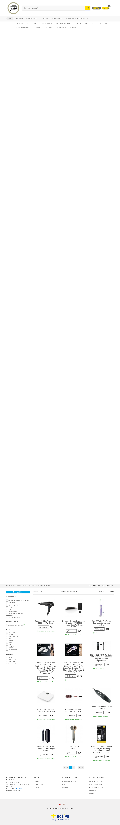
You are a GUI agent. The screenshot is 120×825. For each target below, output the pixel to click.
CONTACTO (65, 787)
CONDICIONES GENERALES (96, 784)
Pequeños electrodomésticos (77, 18)
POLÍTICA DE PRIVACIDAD (96, 787)
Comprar (43, 627)
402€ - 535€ (11, 663)
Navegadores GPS (22, 28)
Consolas (36, 28)
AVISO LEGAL (92, 790)
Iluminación (48, 28)
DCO (8, 644)
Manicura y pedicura (13, 617)
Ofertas (96, 8)
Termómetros (11, 611)
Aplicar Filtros (18, 592)
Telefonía (77, 23)
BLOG (63, 784)
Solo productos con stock (15, 625)
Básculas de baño (12, 606)
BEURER (9, 635)
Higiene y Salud (61, 28)
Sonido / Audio (46, 23)
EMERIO (9, 648)
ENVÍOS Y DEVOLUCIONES (96, 781)
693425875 (19, 788)
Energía (73, 28)
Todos (10, 18)
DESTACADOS (37, 787)
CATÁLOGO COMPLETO (40, 784)
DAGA (9, 642)
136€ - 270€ (11, 659)
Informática (89, 23)
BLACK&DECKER (12, 636)
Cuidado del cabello (13, 604)
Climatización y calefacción (51, 18)
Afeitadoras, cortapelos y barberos (17, 600)
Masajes (9, 610)
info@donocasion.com (13, 790)
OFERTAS (36, 781)
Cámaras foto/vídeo (62, 23)
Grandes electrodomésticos (26, 18)
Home (8, 586)
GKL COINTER (11, 650)
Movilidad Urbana (104, 23)
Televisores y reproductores (26, 23)
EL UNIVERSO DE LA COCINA (69, 781)
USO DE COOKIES (93, 793)
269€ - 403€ (11, 661)
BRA (8, 638)
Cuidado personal (44, 586)
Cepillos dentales (12, 608)
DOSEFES (10, 646)
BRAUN (9, 640)
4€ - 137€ (10, 658)
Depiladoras (10, 602)
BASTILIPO (10, 633)
